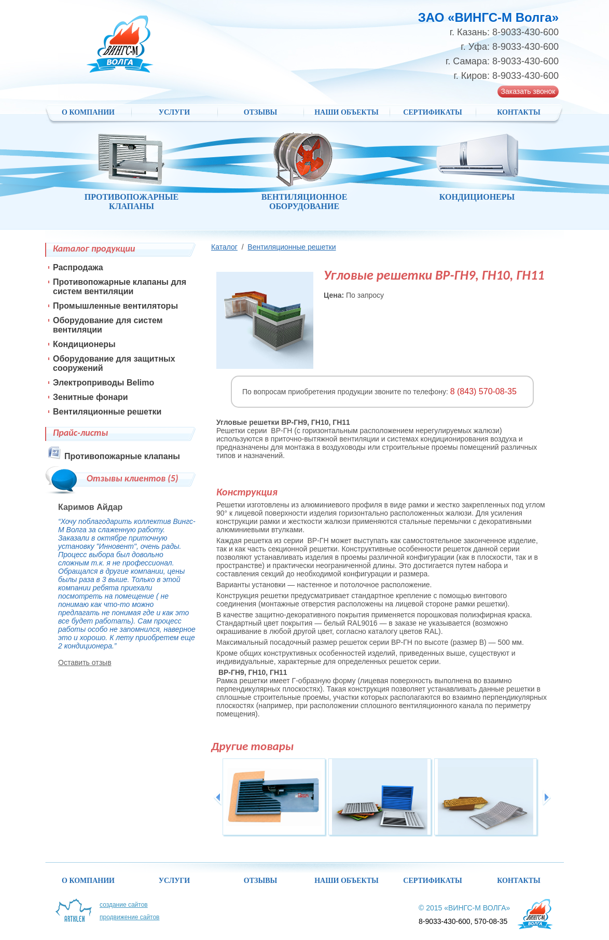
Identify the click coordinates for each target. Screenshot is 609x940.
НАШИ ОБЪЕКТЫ (346, 112)
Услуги (174, 112)
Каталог (224, 247)
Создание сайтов (124, 904)
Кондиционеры (84, 344)
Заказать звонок (528, 91)
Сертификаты (432, 112)
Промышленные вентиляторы (115, 305)
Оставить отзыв (85, 662)
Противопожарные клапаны (122, 456)
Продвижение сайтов (130, 917)
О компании (88, 112)
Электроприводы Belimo (103, 382)
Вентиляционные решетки (291, 247)
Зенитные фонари (90, 397)
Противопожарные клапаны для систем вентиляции (119, 287)
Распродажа (78, 267)
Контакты (519, 112)
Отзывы (260, 112)
